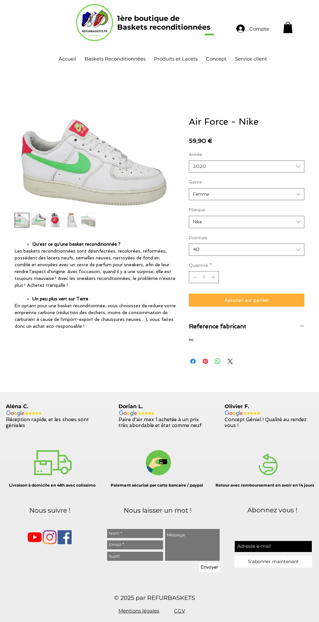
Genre (195, 182)
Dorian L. (130, 406)
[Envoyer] (209, 567)
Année (195, 154)
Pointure (198, 237)
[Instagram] (50, 537)
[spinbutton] (204, 277)
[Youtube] (35, 537)
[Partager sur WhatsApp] (218, 361)
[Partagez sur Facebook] (193, 361)
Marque (197, 209)
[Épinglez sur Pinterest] (205, 361)
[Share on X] (230, 361)
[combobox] (246, 166)
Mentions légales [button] (138, 611)
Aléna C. (17, 406)
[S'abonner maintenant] (273, 562)
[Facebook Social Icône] (65, 537)
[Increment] (214, 277)
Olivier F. (237, 406)
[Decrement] (194, 277)
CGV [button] (179, 611)
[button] (288, 27)
